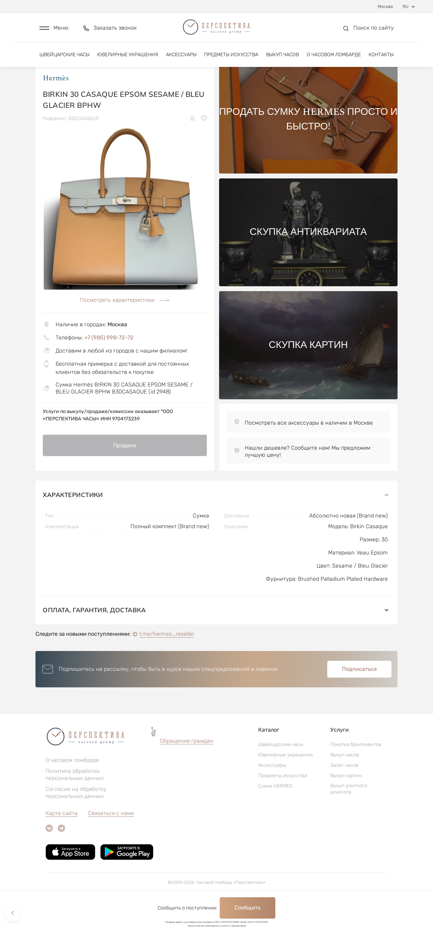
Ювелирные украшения (127, 57)
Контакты (381, 57)
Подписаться (359, 694)
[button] (53, 29)
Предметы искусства (231, 57)
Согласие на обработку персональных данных (76, 818)
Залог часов (344, 791)
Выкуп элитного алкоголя (348, 814)
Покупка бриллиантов (355, 770)
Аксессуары (181, 57)
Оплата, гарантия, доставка (216, 635)
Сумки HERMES (275, 811)
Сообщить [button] (247, 907)
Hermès (56, 103)
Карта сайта (62, 839)
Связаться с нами (111, 839)
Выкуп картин (346, 801)
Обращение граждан (186, 766)
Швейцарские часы (64, 57)
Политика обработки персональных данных (75, 800)
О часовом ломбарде (334, 57)
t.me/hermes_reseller (166, 659)
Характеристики (216, 520)
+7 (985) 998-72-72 (109, 363)
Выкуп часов (282, 57)
